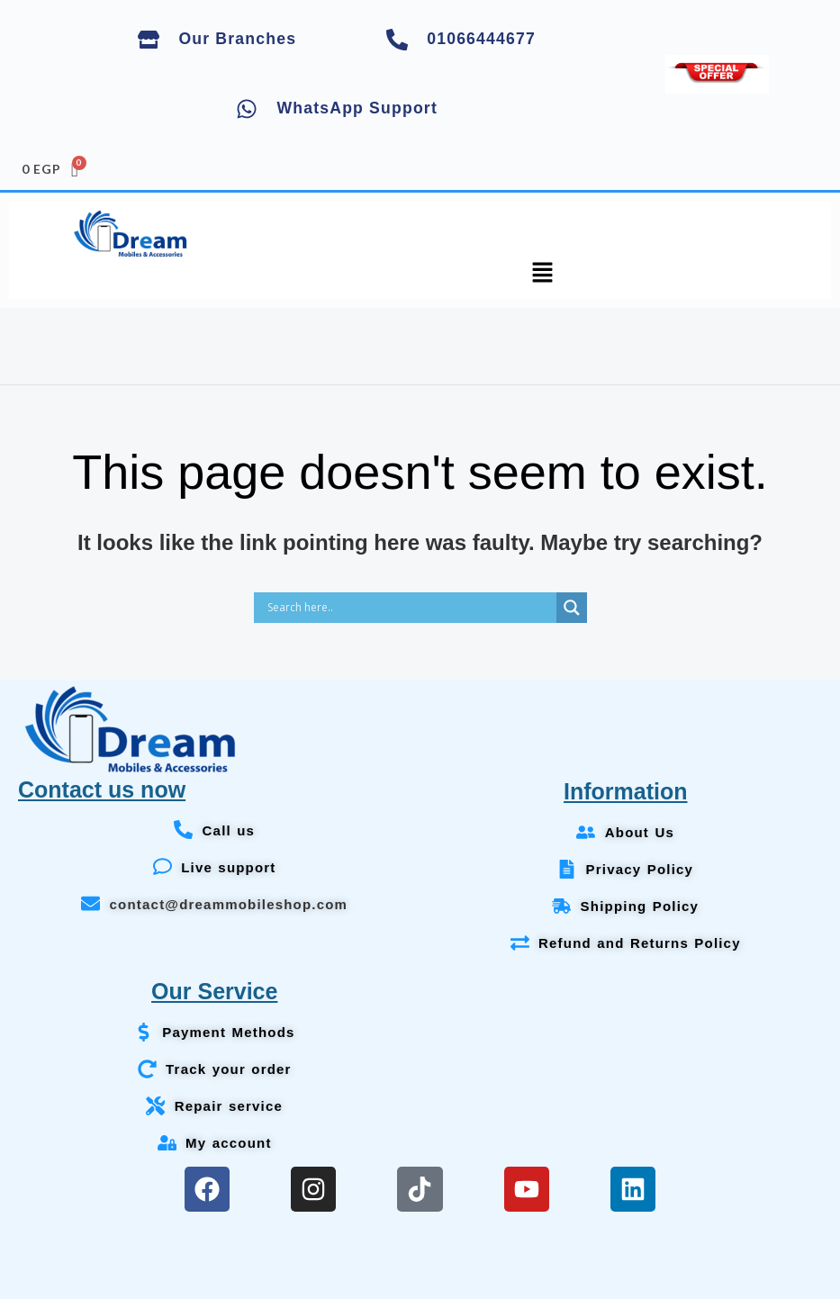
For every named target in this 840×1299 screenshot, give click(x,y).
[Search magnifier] (571, 607)
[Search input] (409, 607)
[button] (543, 274)
